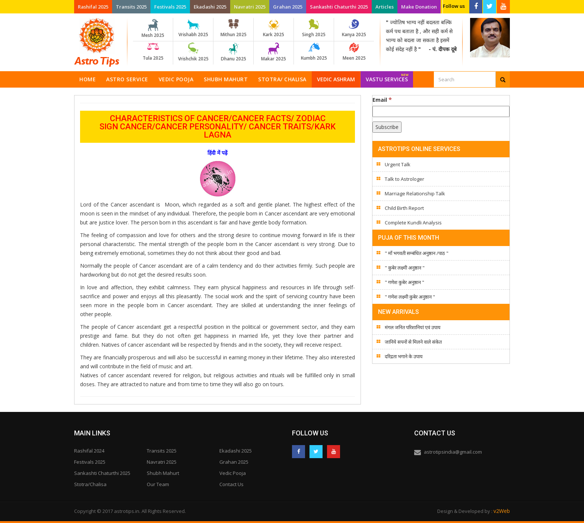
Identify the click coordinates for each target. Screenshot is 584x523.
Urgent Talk (397, 164)
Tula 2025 (153, 51)
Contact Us (231, 484)
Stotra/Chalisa (90, 484)
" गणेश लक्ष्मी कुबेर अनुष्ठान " (410, 296)
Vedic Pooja (176, 79)
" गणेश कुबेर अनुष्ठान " (404, 282)
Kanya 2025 (354, 28)
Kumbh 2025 (314, 51)
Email (382, 99)
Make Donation (419, 7)
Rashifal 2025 (93, 7)
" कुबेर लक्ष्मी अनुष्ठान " (405, 267)
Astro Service (127, 79)
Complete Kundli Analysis (413, 222)
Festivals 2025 (170, 7)
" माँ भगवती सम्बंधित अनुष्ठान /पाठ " (416, 253)
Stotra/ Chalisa (282, 79)
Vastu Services (387, 77)
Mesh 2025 (153, 28)
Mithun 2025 (233, 28)
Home (87, 79)
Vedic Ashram (336, 79)
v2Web (501, 510)
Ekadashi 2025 (210, 7)
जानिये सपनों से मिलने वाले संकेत (413, 341)
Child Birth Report (404, 208)
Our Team (158, 484)
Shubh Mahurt (226, 79)
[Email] (441, 111)
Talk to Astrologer (404, 179)
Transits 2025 (131, 7)
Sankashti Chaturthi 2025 (339, 7)
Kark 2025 (273, 28)
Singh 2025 (314, 28)
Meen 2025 (354, 51)
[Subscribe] (387, 127)
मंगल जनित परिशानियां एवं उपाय (413, 327)
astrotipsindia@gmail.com (453, 451)
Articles (384, 7)
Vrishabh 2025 (193, 28)
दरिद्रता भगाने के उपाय (404, 356)
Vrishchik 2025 (193, 52)
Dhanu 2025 (233, 52)
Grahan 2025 (287, 7)
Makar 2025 (273, 52)
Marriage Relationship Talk (415, 193)
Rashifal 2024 (89, 450)
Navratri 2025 (250, 7)
